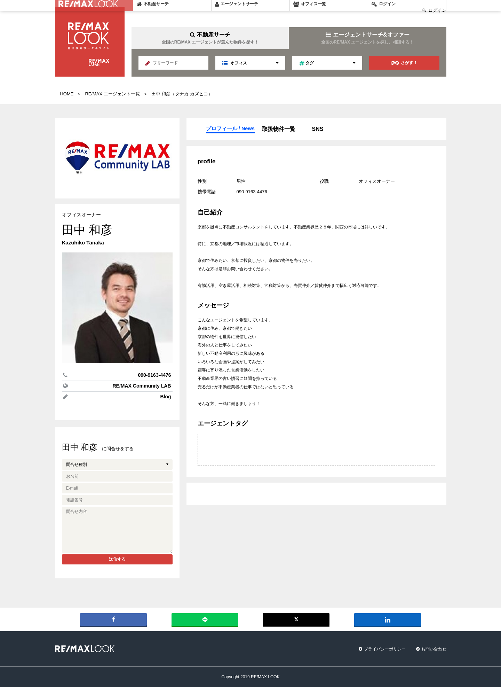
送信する (117, 559)
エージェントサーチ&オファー (367, 38)
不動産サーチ (210, 38)
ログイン (434, 10)
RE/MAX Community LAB (142, 386)
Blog (165, 396)
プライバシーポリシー (385, 649)
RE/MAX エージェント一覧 (112, 93)
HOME (67, 93)
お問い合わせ (433, 649)
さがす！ (404, 62)
